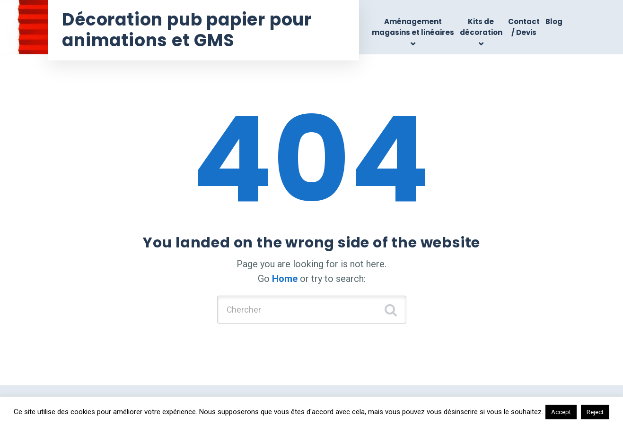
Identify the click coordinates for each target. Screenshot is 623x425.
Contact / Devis (524, 27)
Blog (553, 21)
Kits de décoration (481, 27)
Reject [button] (595, 412)
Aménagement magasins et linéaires (413, 27)
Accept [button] (561, 412)
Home (285, 278)
